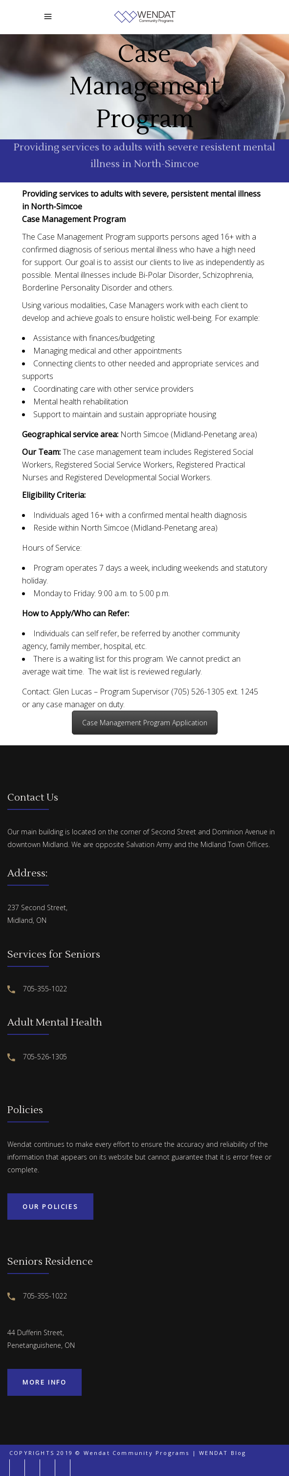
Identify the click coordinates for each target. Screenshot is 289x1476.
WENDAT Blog (222, 1452)
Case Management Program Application (144, 722)
